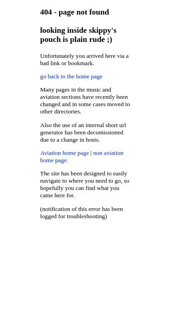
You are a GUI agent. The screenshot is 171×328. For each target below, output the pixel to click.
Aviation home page (64, 152)
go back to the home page (71, 76)
